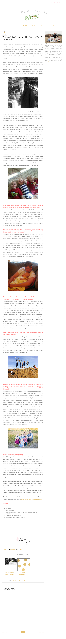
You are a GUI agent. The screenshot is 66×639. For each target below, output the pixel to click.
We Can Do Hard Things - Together (9, 573)
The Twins (25, 25)
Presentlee (52, 25)
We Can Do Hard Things (38, 25)
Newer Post (4, 631)
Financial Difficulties (22, 572)
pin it (6, 549)
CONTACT (17, 2)
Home (23, 631)
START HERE (10, 2)
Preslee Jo (15, 25)
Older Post (41, 631)
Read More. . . (49, 62)
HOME (2, 2)
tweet (19, 549)
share (12, 549)
